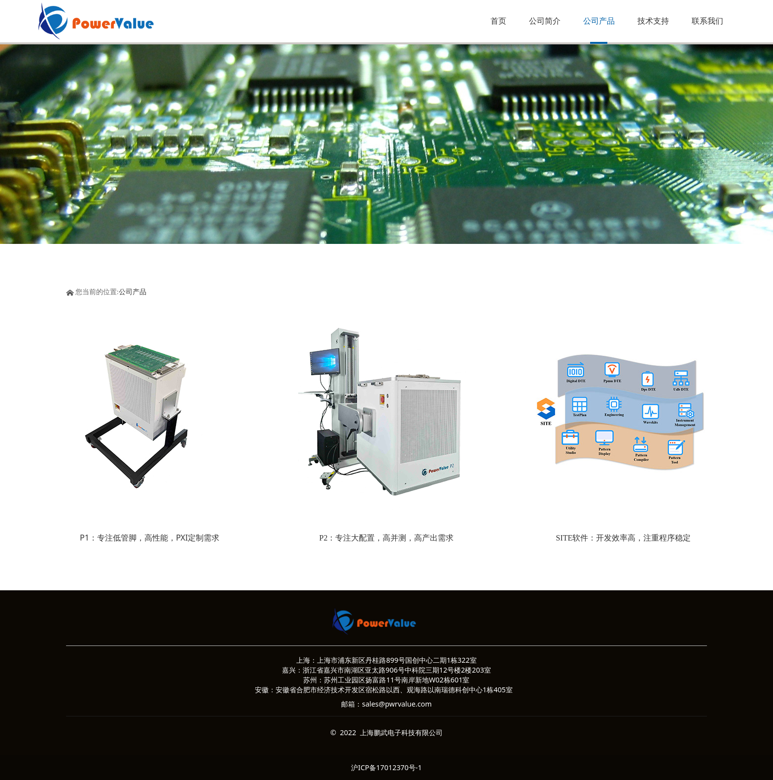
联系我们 (707, 20)
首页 (498, 20)
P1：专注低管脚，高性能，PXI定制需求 (149, 537)
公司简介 (545, 20)
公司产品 (599, 20)
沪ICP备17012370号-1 (386, 767)
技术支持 (653, 20)
